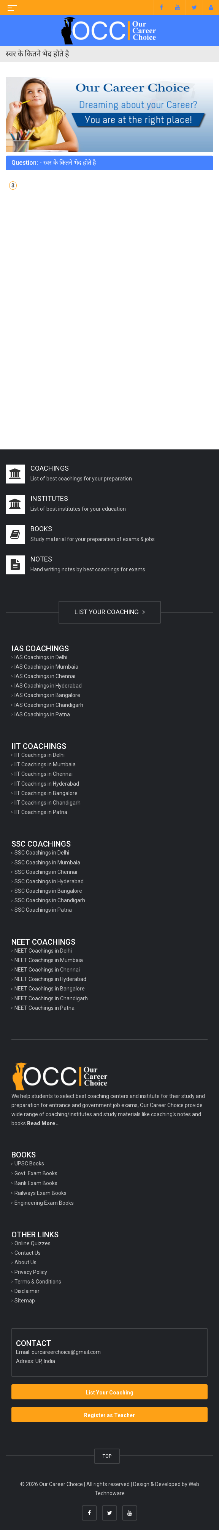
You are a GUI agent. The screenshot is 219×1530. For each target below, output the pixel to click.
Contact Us (27, 1253)
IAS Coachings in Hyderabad (48, 686)
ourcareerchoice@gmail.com (66, 1352)
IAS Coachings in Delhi (40, 657)
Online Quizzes (32, 1243)
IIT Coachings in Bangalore (46, 793)
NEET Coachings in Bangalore (49, 989)
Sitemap (24, 1301)
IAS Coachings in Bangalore (47, 695)
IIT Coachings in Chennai (43, 774)
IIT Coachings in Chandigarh (47, 803)
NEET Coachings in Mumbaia (48, 960)
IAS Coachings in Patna (42, 714)
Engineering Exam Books (44, 1203)
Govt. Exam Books (35, 1173)
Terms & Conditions (37, 1282)
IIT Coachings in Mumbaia (45, 764)
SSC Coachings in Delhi (41, 853)
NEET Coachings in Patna (44, 1008)
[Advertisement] (109, 264)
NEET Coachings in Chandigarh (51, 998)
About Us (25, 1262)
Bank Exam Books (35, 1183)
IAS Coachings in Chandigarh (48, 705)
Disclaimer (27, 1291)
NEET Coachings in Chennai (47, 970)
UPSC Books (29, 1163)
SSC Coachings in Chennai (45, 872)
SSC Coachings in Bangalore (48, 891)
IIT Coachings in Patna (40, 812)
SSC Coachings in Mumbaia (47, 862)
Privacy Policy (30, 1272)
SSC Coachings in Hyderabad (49, 881)
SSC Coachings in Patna (43, 910)
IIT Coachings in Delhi (39, 755)
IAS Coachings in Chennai (44, 676)
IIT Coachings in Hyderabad (46, 784)
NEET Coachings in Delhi (43, 951)
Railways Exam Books (40, 1193)
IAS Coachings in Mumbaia (46, 667)
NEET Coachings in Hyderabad (50, 979)
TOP (107, 1456)
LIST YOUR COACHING (110, 612)
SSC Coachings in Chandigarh (49, 900)
